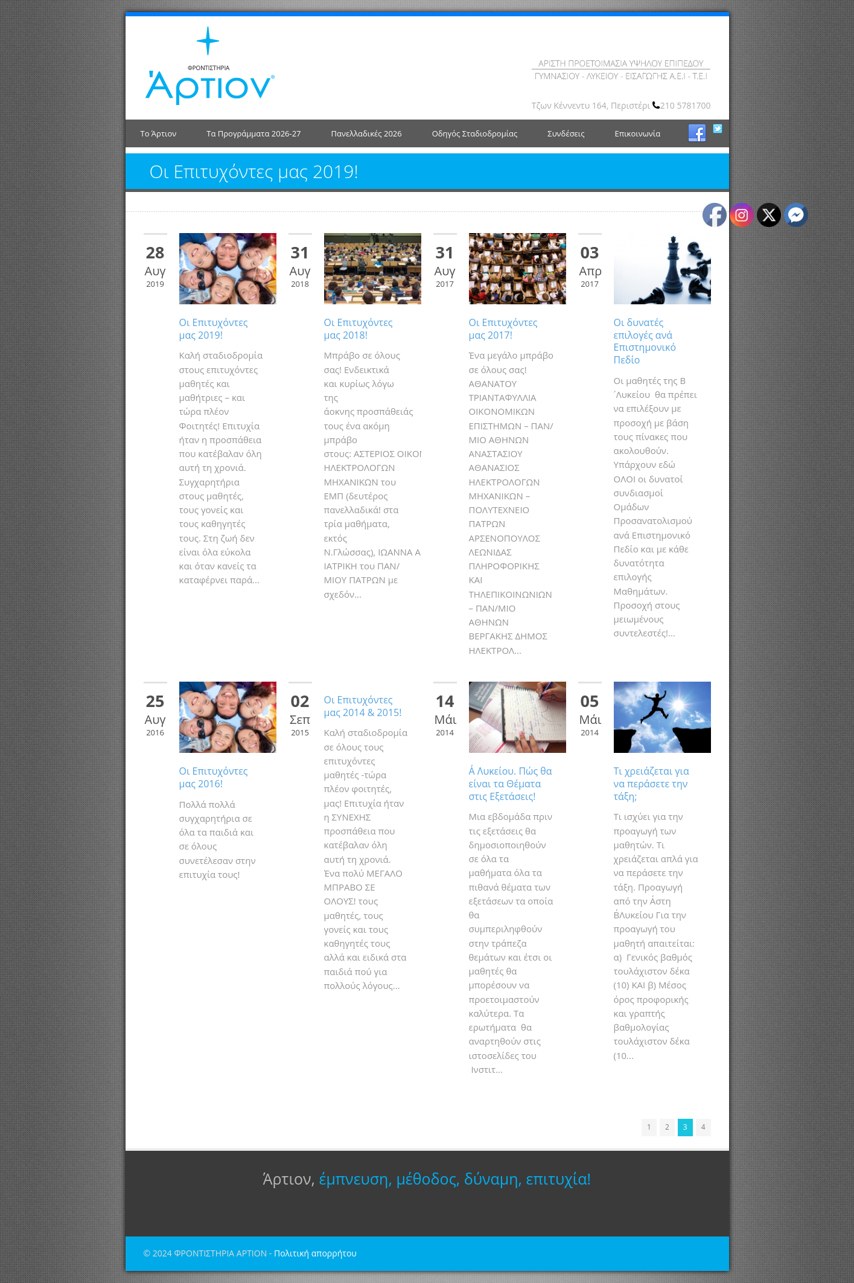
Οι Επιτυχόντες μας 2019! (213, 329)
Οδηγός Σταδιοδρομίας (475, 133)
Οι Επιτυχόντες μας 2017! (503, 329)
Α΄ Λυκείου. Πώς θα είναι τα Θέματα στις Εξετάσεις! (510, 783)
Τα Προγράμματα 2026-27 (253, 133)
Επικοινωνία (637, 133)
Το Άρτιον (159, 133)
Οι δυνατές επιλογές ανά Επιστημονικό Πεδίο (645, 341)
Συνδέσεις (565, 133)
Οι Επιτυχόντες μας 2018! (358, 329)
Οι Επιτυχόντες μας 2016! (213, 777)
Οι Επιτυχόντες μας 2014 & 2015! (363, 706)
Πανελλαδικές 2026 (366, 133)
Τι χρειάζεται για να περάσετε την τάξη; (651, 783)
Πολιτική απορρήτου (315, 1253)
